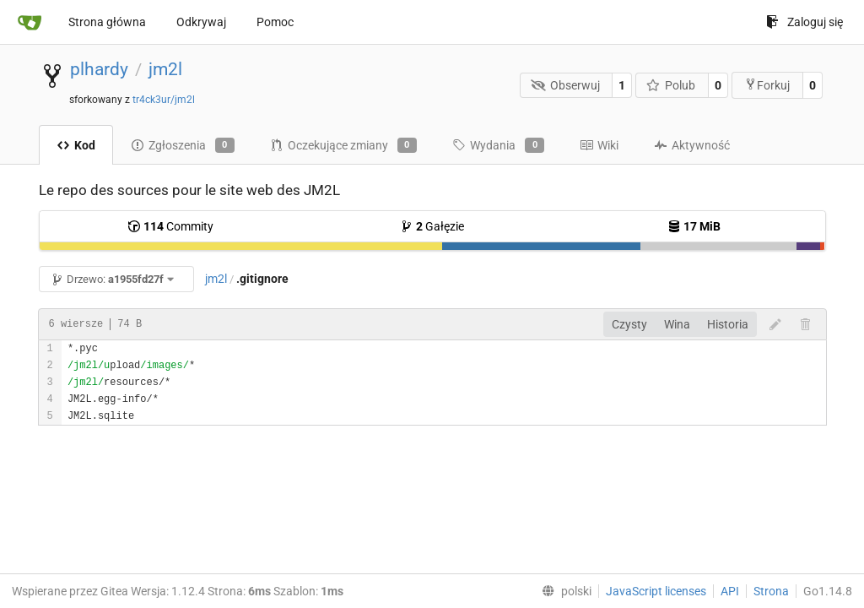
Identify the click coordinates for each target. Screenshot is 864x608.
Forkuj (767, 85)
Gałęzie (432, 226)
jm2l (165, 69)
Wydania (498, 145)
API (730, 591)
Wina (677, 324)
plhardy (99, 69)
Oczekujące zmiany (343, 145)
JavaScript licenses (656, 591)
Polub (671, 85)
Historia (727, 324)
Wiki (599, 145)
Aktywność (692, 145)
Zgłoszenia (183, 145)
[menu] (563, 591)
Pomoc (275, 22)
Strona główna (107, 22)
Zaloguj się (804, 22)
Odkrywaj (201, 22)
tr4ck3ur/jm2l (163, 100)
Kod (76, 145)
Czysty (629, 324)
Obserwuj (565, 85)
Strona (771, 591)
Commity (170, 226)
